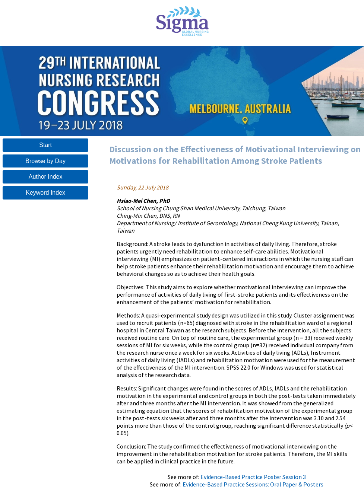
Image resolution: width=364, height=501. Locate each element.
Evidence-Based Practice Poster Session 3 (253, 477)
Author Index (46, 176)
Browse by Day (45, 161)
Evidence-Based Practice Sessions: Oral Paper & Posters (253, 484)
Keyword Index (45, 192)
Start (45, 145)
